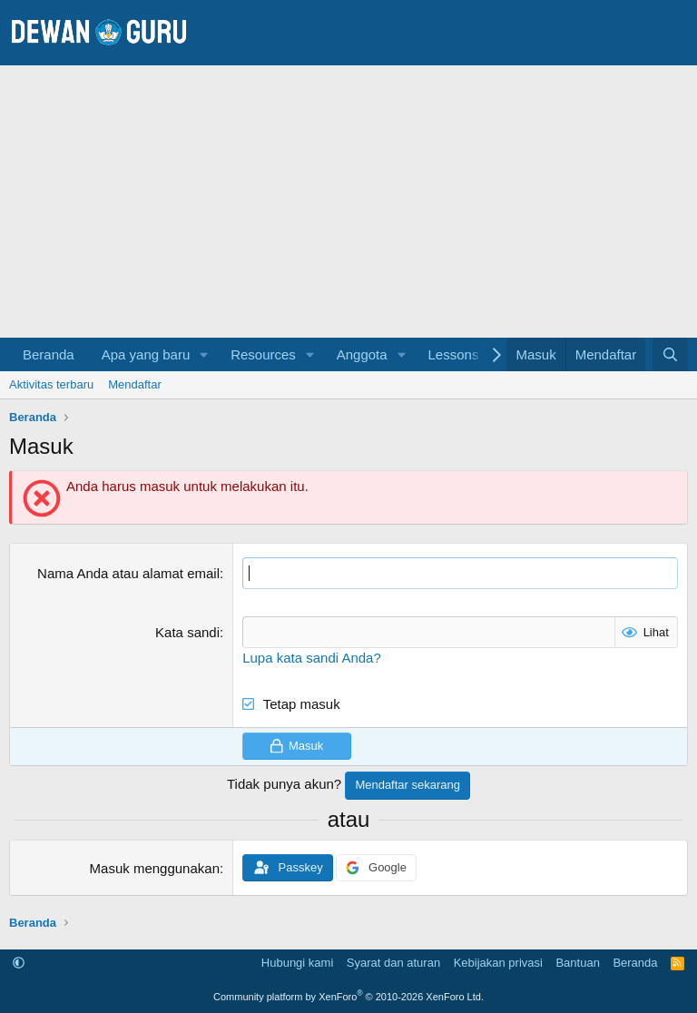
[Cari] (670, 354)
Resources (263, 354)
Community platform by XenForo (348, 996)
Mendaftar (135, 384)
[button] (204, 354)
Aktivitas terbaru (51, 384)
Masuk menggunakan (155, 868)
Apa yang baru (146, 354)
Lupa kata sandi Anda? (311, 657)
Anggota (362, 354)
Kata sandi (187, 632)
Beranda (48, 354)
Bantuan (577, 962)
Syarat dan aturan (393, 962)
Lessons (453, 354)
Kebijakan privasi (498, 962)
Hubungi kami (297, 962)
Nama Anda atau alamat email (128, 573)
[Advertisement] (348, 201)
